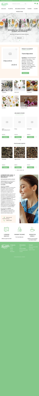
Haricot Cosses (18, 250)
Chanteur (4, 152)
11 (28, 256)
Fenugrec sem (5, 227)
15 (16, 134)
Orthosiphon (30, 274)
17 (3, 157)
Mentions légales (23, 385)
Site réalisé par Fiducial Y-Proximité (19, 393)
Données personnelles (24, 386)
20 (28, 134)
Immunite (29, 129)
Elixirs (4, 108)
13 (3, 134)
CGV (20, 383)
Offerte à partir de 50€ (6, 370)
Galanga (29, 227)
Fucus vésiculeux (18, 227)
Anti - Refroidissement (6, 129)
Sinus (15, 129)
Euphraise (29, 204)
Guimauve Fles (5, 250)
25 (14, 65)
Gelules (16, 92)
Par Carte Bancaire (19, 369)
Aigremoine (17, 181)
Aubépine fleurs (31, 181)
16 (28, 210)
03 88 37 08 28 (35, 0)
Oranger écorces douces (18, 275)
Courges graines (18, 204)
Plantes (29, 92)
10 (3, 186)
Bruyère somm (5, 204)
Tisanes (4, 92)
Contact (21, 388)
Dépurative (7, 61)
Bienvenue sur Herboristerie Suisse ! (6, 0)
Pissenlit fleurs (5, 297)
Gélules (11, 383)
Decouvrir (25, 73)
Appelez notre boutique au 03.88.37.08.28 (32, 370)
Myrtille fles (30, 250)
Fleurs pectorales (18, 152)
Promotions (24, 108)
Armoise (4, 181)
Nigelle (3, 274)
